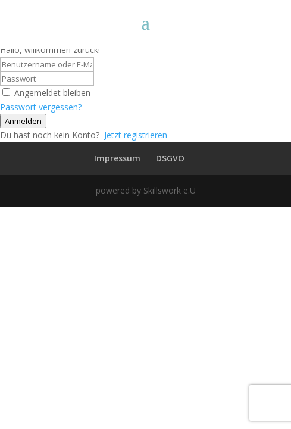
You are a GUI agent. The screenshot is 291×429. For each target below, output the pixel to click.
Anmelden (23, 121)
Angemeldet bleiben (52, 92)
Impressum (117, 158)
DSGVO (170, 158)
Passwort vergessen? (41, 107)
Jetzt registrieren (135, 135)
